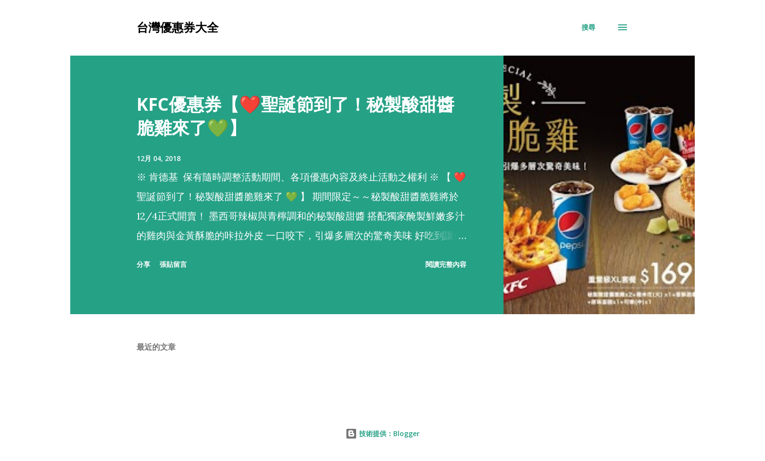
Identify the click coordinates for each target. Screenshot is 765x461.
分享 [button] (143, 264)
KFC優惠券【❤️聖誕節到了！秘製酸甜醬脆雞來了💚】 (295, 116)
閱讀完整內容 (445, 264)
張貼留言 (173, 264)
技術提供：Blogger (382, 433)
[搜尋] (588, 27)
